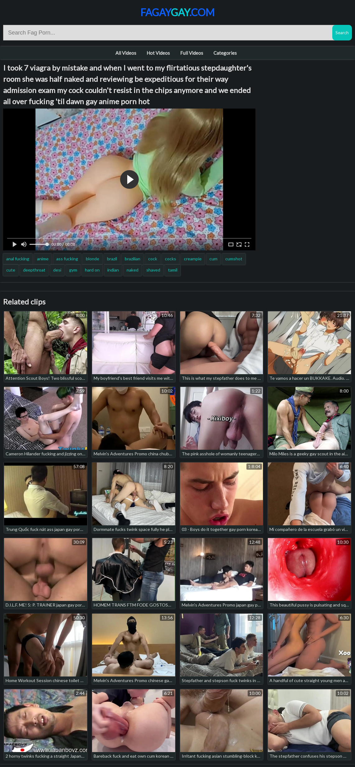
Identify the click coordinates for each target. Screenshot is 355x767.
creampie (193, 258)
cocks (170, 258)
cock (152, 258)
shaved (153, 269)
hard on (92, 269)
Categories (225, 53)
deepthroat (34, 269)
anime (43, 258)
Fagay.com (177, 12)
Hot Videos (158, 53)
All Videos (125, 53)
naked (132, 269)
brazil (112, 258)
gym (73, 269)
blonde (92, 258)
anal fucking (17, 258)
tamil (172, 269)
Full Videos (191, 53)
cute (10, 269)
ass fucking (67, 258)
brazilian (132, 258)
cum (213, 258)
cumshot (233, 258)
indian (113, 269)
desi (57, 269)
